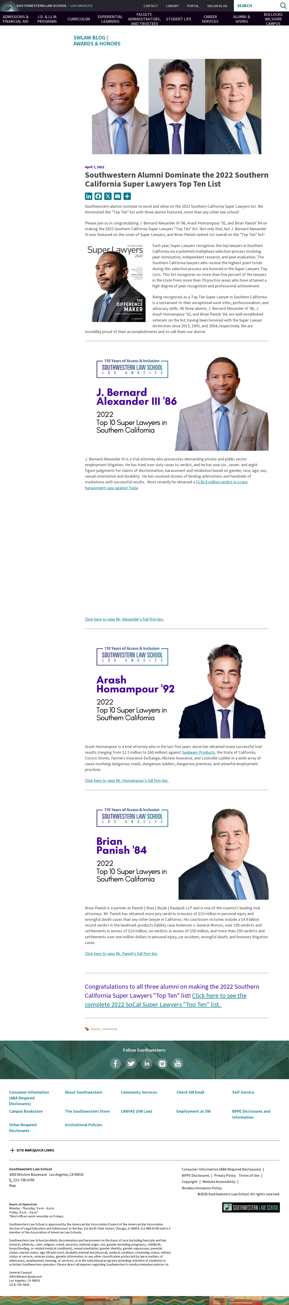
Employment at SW (193, 1111)
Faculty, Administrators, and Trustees (144, 19)
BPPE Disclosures (195, 1175)
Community (110, 1029)
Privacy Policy (225, 1175)
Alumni (95, 1029)
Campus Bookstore (26, 1111)
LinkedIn (146, 1063)
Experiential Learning (110, 19)
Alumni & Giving (241, 19)
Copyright (190, 1181)
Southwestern (55, 6)
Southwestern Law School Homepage (251, 1207)
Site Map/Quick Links (35, 1150)
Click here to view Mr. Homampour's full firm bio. (127, 780)
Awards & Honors (97, 43)
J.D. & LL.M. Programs (47, 19)
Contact (150, 6)
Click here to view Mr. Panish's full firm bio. (122, 953)
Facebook (115, 1063)
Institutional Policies (83, 1124)
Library (172, 6)
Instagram (162, 1063)
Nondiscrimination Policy (202, 1188)
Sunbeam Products (198, 752)
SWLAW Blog (217, 6)
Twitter (131, 1063)
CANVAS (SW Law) (136, 1111)
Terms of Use (249, 1175)
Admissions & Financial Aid (16, 19)
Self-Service (243, 1092)
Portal (193, 6)
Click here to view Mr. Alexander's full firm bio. (125, 619)
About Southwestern (83, 1092)
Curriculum (78, 19)
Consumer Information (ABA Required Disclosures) (29, 1097)
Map (12, 1185)
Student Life (178, 19)
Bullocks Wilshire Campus (273, 19)
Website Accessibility (219, 1181)
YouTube (177, 1063)
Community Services (139, 1092)
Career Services (210, 19)
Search (244, 5)
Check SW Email (190, 1092)
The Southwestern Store (87, 1111)
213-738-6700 (23, 1180)
